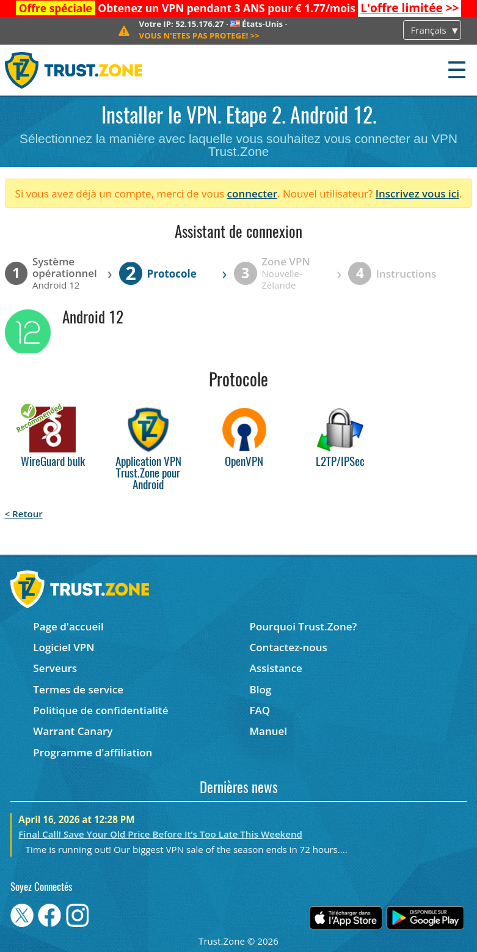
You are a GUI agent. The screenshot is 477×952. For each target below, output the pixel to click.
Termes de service (78, 689)
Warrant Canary (72, 731)
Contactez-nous (288, 647)
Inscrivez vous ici (417, 193)
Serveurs (55, 668)
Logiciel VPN (63, 647)
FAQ (259, 710)
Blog (260, 689)
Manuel (268, 731)
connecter (252, 193)
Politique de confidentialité (100, 710)
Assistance (275, 668)
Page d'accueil (68, 626)
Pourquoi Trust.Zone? (303, 626)
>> (409, 8)
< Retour (24, 513)
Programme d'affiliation (92, 752)
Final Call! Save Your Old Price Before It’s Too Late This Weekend (160, 834)
